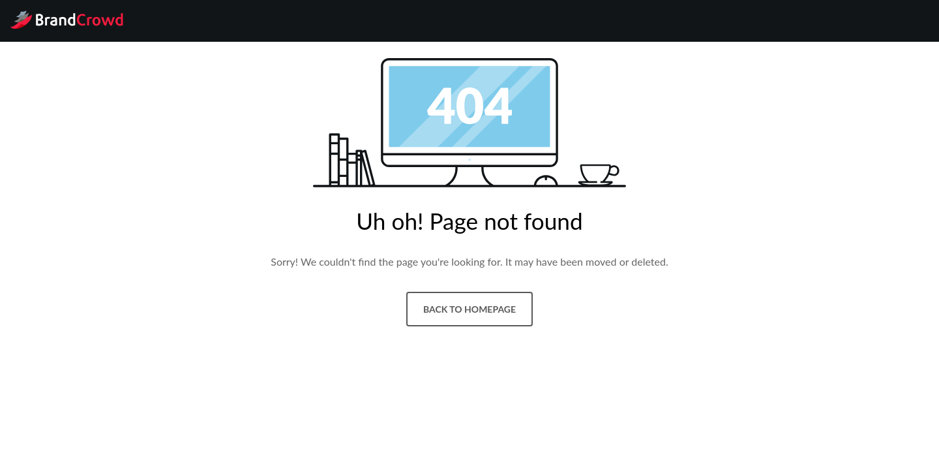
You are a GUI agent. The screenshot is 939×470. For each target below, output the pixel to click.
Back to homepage (469, 309)
